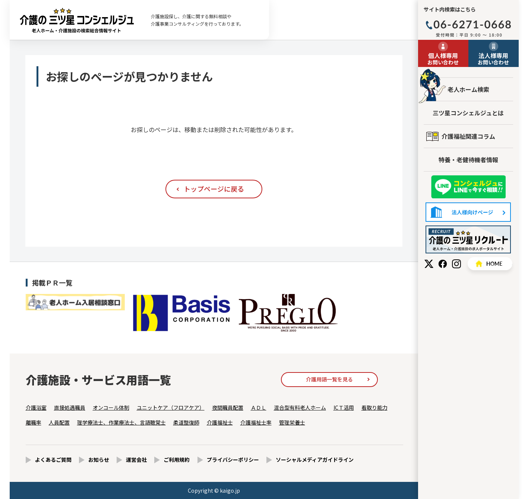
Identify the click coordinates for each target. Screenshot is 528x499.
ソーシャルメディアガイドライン (315, 459)
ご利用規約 (177, 459)
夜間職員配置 (227, 407)
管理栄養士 (292, 422)
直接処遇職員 (69, 407)
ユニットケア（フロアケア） (171, 407)
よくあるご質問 (53, 459)
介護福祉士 (220, 422)
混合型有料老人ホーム (300, 407)
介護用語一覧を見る (329, 379)
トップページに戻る (214, 188)
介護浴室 (36, 407)
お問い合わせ (443, 58)
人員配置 (59, 422)
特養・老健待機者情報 (468, 159)
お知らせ (98, 459)
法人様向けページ (468, 212)
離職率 (33, 422)
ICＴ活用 (343, 407)
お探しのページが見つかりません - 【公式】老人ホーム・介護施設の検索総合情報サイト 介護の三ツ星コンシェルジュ (77, 20)
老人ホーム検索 (468, 89)
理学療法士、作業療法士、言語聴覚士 (121, 422)
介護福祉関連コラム (468, 136)
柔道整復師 (186, 422)
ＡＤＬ (258, 407)
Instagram (456, 263)
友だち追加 (468, 187)
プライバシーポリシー (233, 459)
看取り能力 (374, 407)
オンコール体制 (111, 407)
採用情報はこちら (468, 239)
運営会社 (136, 459)
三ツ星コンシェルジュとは (468, 112)
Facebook (442, 263)
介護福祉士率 (256, 422)
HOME (490, 263)
